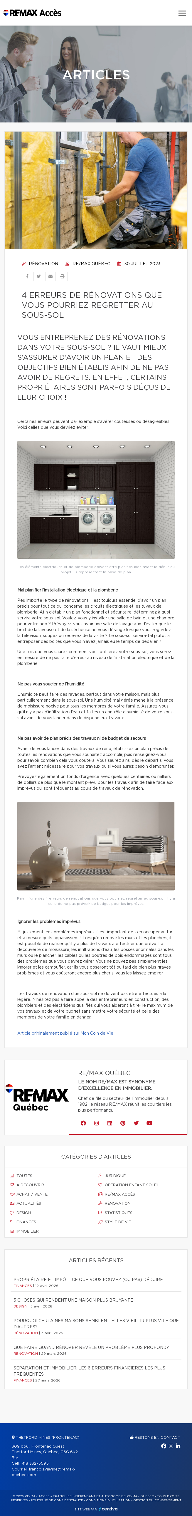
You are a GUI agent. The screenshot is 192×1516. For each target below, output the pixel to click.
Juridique (112, 1176)
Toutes (21, 1176)
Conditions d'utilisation (108, 1500)
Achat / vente (29, 1194)
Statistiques (115, 1213)
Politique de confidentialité (57, 1500)
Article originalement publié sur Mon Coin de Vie (65, 1033)
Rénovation (40, 264)
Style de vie (114, 1222)
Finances (23, 1222)
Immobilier (24, 1231)
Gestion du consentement (157, 1500)
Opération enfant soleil (129, 1185)
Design (20, 1213)
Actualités (25, 1203)
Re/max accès (116, 1194)
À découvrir (27, 1185)
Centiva (108, 1509)
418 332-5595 (35, 1463)
